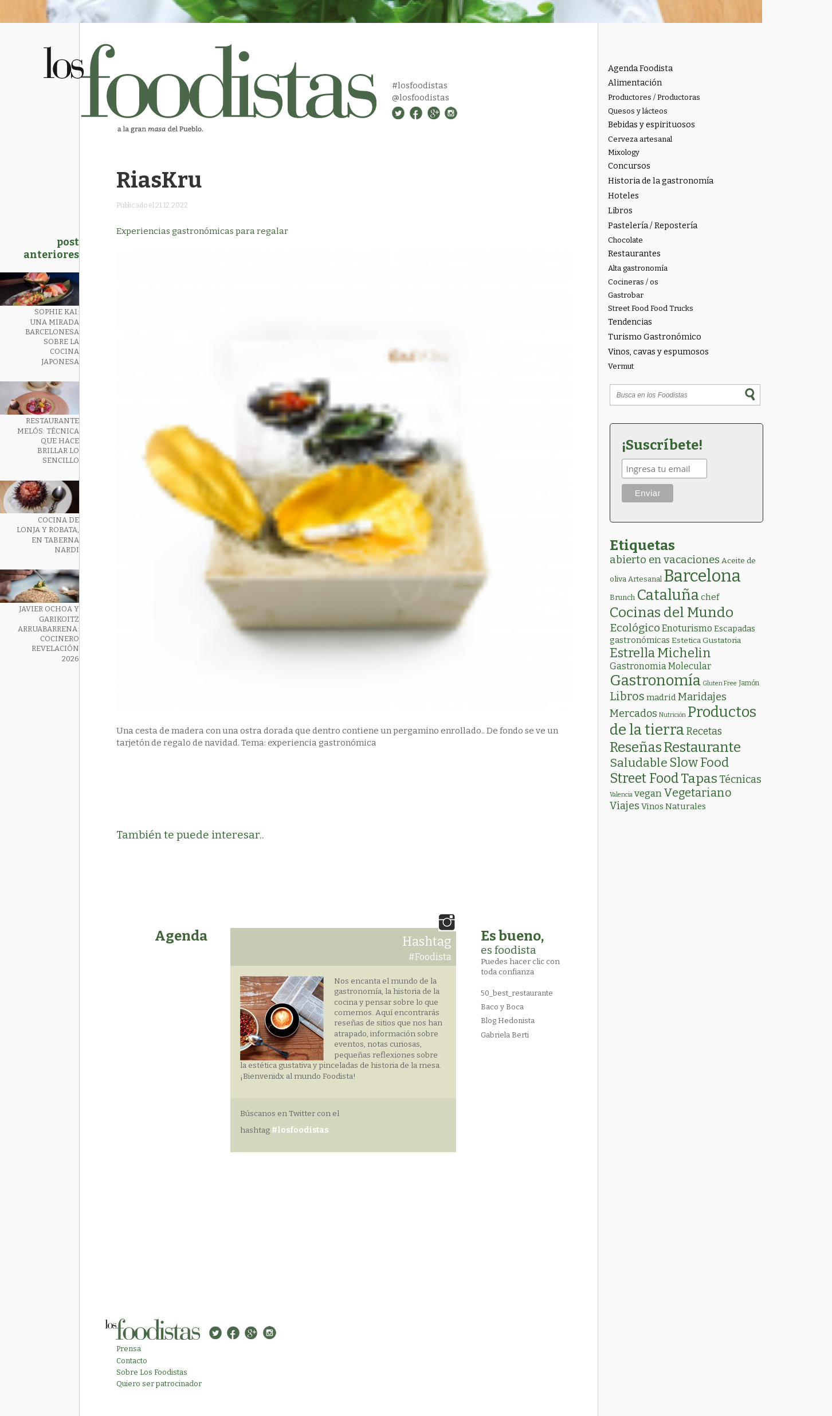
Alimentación (635, 83)
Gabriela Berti (505, 1035)
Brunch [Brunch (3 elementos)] (622, 597)
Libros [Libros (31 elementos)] (627, 696)
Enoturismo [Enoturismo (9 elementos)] (687, 628)
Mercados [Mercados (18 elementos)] (633, 713)
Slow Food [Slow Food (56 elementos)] (699, 762)
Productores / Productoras (654, 97)
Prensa (128, 1348)
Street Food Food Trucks (650, 308)
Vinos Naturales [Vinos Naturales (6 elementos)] (673, 806)
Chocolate (625, 240)
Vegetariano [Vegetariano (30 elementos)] (698, 792)
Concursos (629, 166)
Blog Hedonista (508, 1020)
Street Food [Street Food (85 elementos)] (644, 778)
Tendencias (630, 322)
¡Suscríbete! (662, 445)
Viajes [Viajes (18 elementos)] (624, 805)
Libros (620, 211)
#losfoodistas (420, 85)
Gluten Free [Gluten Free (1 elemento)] (720, 683)
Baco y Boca (502, 1006)
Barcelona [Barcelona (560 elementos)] (702, 576)
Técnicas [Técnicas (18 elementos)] (740, 779)
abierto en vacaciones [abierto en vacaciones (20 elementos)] (665, 559)
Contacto (131, 1360)
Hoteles (623, 196)
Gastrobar (625, 295)
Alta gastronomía (638, 268)
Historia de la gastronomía (660, 181)
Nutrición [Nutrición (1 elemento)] (672, 715)
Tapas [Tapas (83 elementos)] (699, 778)
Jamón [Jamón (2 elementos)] (749, 683)
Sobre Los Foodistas (151, 1372)
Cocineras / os (633, 282)
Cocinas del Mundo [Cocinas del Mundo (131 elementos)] (671, 612)
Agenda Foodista (640, 68)
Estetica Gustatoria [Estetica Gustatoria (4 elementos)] (706, 640)
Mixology (623, 152)
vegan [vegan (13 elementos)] (648, 793)
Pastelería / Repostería (652, 226)
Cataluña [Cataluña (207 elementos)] (668, 595)
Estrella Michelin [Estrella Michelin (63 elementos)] (660, 653)
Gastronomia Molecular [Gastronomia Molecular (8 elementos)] (660, 666)
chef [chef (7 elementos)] (710, 597)
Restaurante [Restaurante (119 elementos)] (702, 747)
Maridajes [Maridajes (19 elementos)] (702, 697)
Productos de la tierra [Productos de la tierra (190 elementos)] (683, 721)
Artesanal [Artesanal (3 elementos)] (645, 579)
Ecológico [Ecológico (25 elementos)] (635, 627)
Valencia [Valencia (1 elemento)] (621, 794)
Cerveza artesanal (640, 139)
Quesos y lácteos (638, 111)
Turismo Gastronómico (654, 337)
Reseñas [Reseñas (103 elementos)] (636, 747)
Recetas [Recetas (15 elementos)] (704, 731)
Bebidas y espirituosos (651, 125)
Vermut (621, 366)
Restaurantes (634, 254)
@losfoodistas (420, 97)
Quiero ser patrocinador (159, 1383)
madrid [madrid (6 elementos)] (661, 697)
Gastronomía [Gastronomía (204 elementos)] (655, 680)
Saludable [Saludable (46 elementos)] (639, 762)
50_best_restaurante (517, 993)
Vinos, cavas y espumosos (658, 352)
